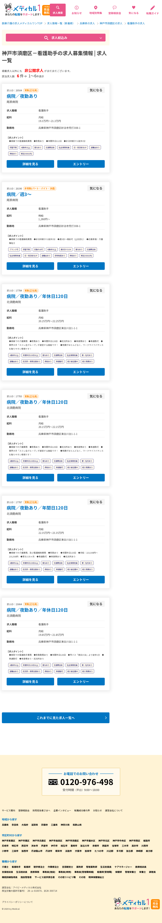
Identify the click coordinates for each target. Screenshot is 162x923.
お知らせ (97, 810)
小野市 (5, 850)
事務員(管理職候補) (84, 871)
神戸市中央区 (119, 840)
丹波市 (49, 850)
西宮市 (25, 845)
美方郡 (149, 850)
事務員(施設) (48, 871)
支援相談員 (7, 871)
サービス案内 (8, 810)
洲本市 (34, 845)
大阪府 (25, 824)
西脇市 (105, 845)
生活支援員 (105, 866)
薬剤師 (79, 866)
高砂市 (135, 845)
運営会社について (114, 810)
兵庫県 (5, 824)
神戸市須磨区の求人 (111, 23)
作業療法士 (53, 866)
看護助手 (16, 866)
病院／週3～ (19, 194)
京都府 (44, 824)
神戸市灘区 (23, 840)
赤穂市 (95, 845)
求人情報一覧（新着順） (61, 23)
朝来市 (58, 850)
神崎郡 (139, 850)
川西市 (144, 845)
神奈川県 (65, 824)
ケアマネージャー (123, 866)
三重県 (54, 824)
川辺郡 (110, 850)
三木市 (125, 845)
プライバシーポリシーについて (17, 901)
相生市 (64, 845)
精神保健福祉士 (96, 877)
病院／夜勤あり (22, 96)
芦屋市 (44, 845)
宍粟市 (78, 850)
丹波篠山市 (36, 850)
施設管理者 (26, 877)
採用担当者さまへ (41, 810)
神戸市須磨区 (72, 840)
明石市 (15, 845)
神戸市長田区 (55, 840)
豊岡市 (74, 845)
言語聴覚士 (67, 866)
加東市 (88, 850)
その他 (82, 877)
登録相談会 (23, 810)
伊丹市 (54, 845)
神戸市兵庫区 (39, 840)
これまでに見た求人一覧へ (56, 717)
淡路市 (68, 850)
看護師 (27, 866)
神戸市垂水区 (88, 840)
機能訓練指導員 (9, 877)
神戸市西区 (134, 840)
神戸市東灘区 (8, 840)
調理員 (152, 871)
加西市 (25, 850)
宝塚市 (115, 845)
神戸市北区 (103, 840)
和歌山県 (77, 824)
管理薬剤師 (91, 866)
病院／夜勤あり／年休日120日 (37, 296)
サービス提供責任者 (45, 877)
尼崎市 (5, 845)
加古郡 (129, 850)
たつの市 (99, 850)
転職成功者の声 (82, 810)
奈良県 (15, 824)
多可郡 (119, 850)
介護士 (5, 866)
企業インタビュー (62, 810)
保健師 (118, 871)
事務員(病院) (64, 871)
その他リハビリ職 (67, 877)
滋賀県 (34, 824)
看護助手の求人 (136, 23)
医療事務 (34, 871)
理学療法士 (39, 866)
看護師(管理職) (104, 871)
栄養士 (142, 871)
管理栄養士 (130, 871)
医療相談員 (140, 866)
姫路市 (146, 840)
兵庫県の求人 (87, 23)
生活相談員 (21, 871)
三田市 (15, 850)
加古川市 (84, 845)
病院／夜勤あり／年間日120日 (37, 507)
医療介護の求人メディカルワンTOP (22, 23)
